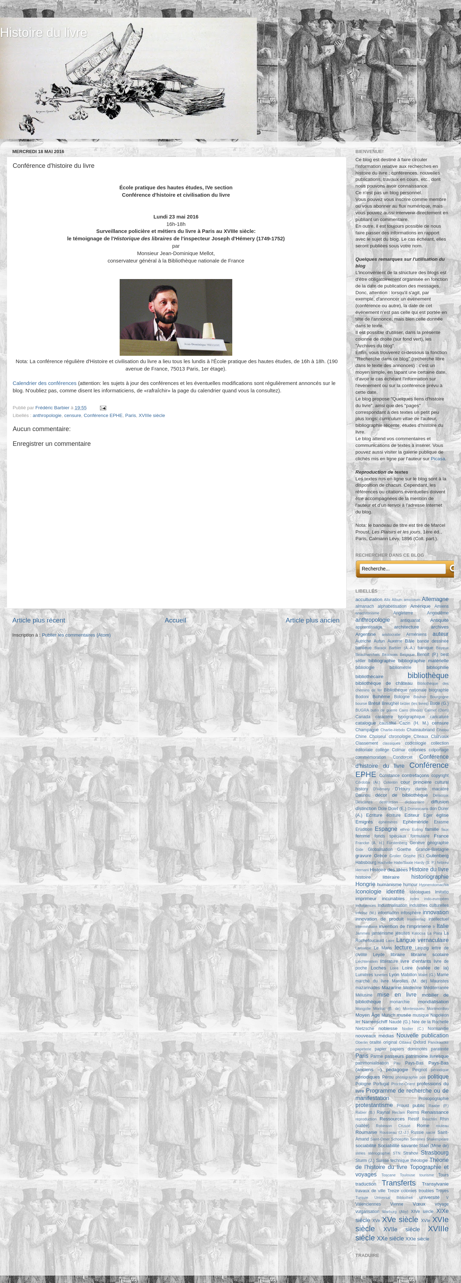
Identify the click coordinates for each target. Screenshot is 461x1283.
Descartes (364, 802)
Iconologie (368, 891)
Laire (390, 940)
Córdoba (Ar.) (367, 782)
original (390, 1042)
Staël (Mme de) (434, 1145)
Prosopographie (433, 1098)
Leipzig (422, 948)
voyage (442, 1204)
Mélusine (364, 995)
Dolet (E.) (397, 808)
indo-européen (436, 899)
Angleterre (403, 613)
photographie (407, 1077)
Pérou (387, 1077)
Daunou (363, 795)
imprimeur (366, 898)
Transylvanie (435, 1184)
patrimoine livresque (427, 1056)
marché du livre (372, 981)
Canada (363, 716)
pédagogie (397, 1069)
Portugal (381, 1083)
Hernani (362, 870)
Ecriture (374, 815)
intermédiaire (366, 926)
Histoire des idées (389, 869)
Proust (403, 1105)
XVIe (425, 1220)
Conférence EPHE (103, 415)
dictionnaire (414, 802)
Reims (413, 1112)
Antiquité (439, 620)
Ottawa (405, 1042)
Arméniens (416, 634)
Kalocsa (418, 933)
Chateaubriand (421, 729)
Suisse (382, 1160)
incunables (393, 898)
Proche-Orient (403, 1084)
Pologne (363, 1083)
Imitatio (442, 892)
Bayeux (442, 648)
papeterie (363, 1049)
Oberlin (361, 1042)
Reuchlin (429, 1119)
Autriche (363, 641)
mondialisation (433, 1001)
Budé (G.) (439, 703)
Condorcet (402, 757)
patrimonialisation (372, 1063)
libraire (398, 954)
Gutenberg (437, 855)
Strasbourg (435, 1152)
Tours (443, 1175)
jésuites (402, 933)
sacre (430, 1132)
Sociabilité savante (398, 1145)
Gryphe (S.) (413, 856)
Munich (388, 1015)
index (414, 899)
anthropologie (47, 415)
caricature (439, 716)
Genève (417, 842)
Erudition (363, 829)
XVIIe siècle (402, 1229)
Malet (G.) (427, 975)
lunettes (381, 975)
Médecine (412, 987)
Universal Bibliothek (393, 1197)
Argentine (365, 634)
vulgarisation (367, 1211)
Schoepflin (400, 1139)
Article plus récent (38, 620)
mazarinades (367, 987)
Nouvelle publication (423, 1035)
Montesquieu (414, 1008)
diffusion (440, 801)
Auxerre (395, 641)
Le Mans (383, 948)
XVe (376, 1220)
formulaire (420, 836)
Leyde (379, 954)
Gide (359, 849)
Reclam (398, 1112)
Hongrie (365, 884)
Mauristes (439, 981)
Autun (379, 641)
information (388, 912)
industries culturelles (429, 905)
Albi (387, 600)
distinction (366, 808)
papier (381, 1049)
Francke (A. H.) (369, 843)
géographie (438, 842)
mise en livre (397, 994)
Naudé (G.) (399, 1021)
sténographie (379, 1153)
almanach (364, 606)
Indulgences (365, 905)
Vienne (397, 1204)
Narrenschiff (374, 1021)
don (433, 808)
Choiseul (377, 736)
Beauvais (390, 654)
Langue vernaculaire (422, 940)
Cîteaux (420, 736)
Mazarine (392, 987)
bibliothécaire (369, 676)
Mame (443, 974)
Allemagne (435, 599)
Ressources (392, 1118)
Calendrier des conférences (45, 383)
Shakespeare (437, 1139)
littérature (389, 961)
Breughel (390, 703)
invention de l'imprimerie (405, 926)
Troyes (442, 1190)
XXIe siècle (417, 1238)
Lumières (364, 974)
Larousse (363, 948)
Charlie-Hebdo (392, 730)
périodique (440, 1070)
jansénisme (382, 933)
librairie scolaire (430, 954)
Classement (366, 743)
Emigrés (364, 821)
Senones (417, 1139)
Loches (378, 968)
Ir (434, 926)
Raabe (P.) (439, 1106)
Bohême (381, 696)
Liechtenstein (366, 961)
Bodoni (362, 696)
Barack (380, 648)
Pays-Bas (414, 1063)
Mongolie (363, 1008)
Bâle (410, 641)
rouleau (442, 1126)
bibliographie (382, 660)
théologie (419, 1160)
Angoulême (438, 613)
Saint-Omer (380, 1139)
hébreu (443, 862)
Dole (382, 808)
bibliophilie (438, 667)
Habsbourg (365, 862)
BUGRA (362, 710)
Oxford (419, 1042)
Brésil (374, 703)
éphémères (387, 822)
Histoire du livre (43, 32)
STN (396, 1153)
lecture (403, 947)
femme (362, 836)
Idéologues (420, 892)
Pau (396, 1063)
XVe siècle (400, 1219)
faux (445, 829)
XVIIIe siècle (152, 415)
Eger (427, 815)
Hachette (385, 862)
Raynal (383, 1112)
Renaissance (435, 1112)
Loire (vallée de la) (425, 968)
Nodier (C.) (413, 1028)
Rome (423, 1125)
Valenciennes (368, 1204)
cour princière (416, 782)
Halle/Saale (403, 862)
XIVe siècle (422, 1211)
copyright (440, 775)
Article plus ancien (313, 620)
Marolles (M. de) (409, 981)
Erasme (441, 822)
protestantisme (374, 1105)
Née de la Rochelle (430, 1021)
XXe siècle (390, 1238)
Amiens (442, 606)
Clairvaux (440, 736)
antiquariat (410, 620)
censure (72, 415)
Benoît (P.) (427, 654)
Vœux (419, 1204)
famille (432, 829)
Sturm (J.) (364, 1160)
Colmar (399, 749)
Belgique (407, 654)
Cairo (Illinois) (411, 710)
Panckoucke (438, 1042)
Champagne (367, 729)
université (429, 1197)
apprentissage (368, 627)
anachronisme (367, 613)
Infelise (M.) (365, 913)
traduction (365, 1184)
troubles (426, 1190)
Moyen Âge (367, 1015)
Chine (361, 736)
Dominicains (418, 809)
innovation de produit (379, 919)
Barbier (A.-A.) (402, 648)
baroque (425, 647)
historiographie (430, 876)
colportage (439, 749)
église (442, 815)
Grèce (380, 855)
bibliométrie (400, 667)
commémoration (370, 757)
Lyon (394, 974)
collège (382, 749)
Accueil (175, 620)
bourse (361, 703)
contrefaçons (415, 775)
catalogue (365, 723)
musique (421, 1015)
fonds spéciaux (390, 836)
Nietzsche (364, 1028)
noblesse (388, 1028)
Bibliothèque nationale (405, 690)
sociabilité (365, 1145)
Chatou (442, 730)
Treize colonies (402, 1190)
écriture (393, 815)
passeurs (394, 1056)
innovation (436, 912)
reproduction (366, 1119)
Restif (413, 1119)
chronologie (400, 736)
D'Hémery (381, 789)
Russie (417, 1132)
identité (395, 891)
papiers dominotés (408, 1049)
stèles (360, 1153)
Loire (394, 968)
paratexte (440, 1049)
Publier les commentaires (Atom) (76, 635)
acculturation (369, 599)
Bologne (402, 696)
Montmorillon (438, 1008)
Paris (130, 415)
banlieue (363, 647)
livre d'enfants (415, 961)
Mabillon (409, 974)
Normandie (438, 1028)
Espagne (386, 829)
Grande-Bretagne (432, 849)
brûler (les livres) (414, 703)
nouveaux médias (374, 1035)
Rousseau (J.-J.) (393, 1132)
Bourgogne (439, 697)
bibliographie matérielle (423, 660)
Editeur (411, 815)
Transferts (399, 1182)
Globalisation (380, 849)
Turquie (361, 1197)
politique (438, 1076)
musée (404, 1015)
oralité (375, 1042)
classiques (391, 743)
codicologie (415, 743)
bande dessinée (433, 641)
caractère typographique (400, 716)
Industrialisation (392, 905)
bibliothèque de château (383, 683)
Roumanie (366, 1132)
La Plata (434, 933)
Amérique (420, 606)
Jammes (362, 933)
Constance (389, 775)
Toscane (388, 1175)
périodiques (367, 1077)
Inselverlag (416, 919)
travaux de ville (370, 1190)
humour (410, 884)
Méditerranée (436, 987)
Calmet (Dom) (436, 710)
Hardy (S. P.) (425, 862)
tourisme (426, 1175)
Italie (443, 926)
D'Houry (402, 788)
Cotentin (391, 782)
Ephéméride (416, 821)
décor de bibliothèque (401, 795)
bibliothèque (428, 675)
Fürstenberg (397, 843)
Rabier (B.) (365, 1112)
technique (399, 1160)
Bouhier (420, 697)
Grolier (395, 856)
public (418, 1105)
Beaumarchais (367, 654)
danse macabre (432, 788)
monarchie (400, 1001)
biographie (439, 690)
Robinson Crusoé (393, 1126)
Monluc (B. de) (387, 1008)
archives (440, 627)
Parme (377, 1056)
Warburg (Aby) (395, 1211)
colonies (417, 749)
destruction (388, 802)
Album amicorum (406, 600)
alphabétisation (392, 606)
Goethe (404, 849)
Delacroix (441, 795)
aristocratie (391, 634)
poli (423, 1077)
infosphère (411, 912)
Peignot (419, 1069)
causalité (387, 723)
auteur (440, 634)
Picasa (438, 458)
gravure (363, 855)
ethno (405, 829)
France (441, 836)
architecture (406, 627)
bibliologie (364, 667)
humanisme (389, 884)
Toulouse (407, 1175)
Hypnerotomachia (434, 885)
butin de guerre (384, 710)
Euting (417, 829)
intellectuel (439, 919)
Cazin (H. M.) (414, 723)
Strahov (410, 1153)
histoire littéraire (377, 877)
